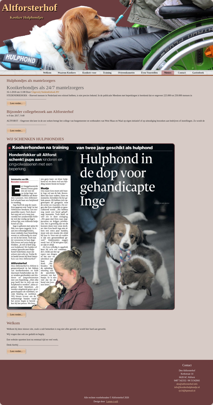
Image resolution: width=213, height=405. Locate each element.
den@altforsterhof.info (186, 384)
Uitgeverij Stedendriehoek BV (45, 92)
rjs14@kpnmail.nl (187, 390)
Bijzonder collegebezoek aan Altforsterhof (40, 111)
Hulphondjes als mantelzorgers (31, 80)
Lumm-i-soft (112, 401)
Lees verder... (16, 103)
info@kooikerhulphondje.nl (187, 387)
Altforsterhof (29, 7)
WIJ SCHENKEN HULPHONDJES (35, 139)
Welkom (13, 323)
